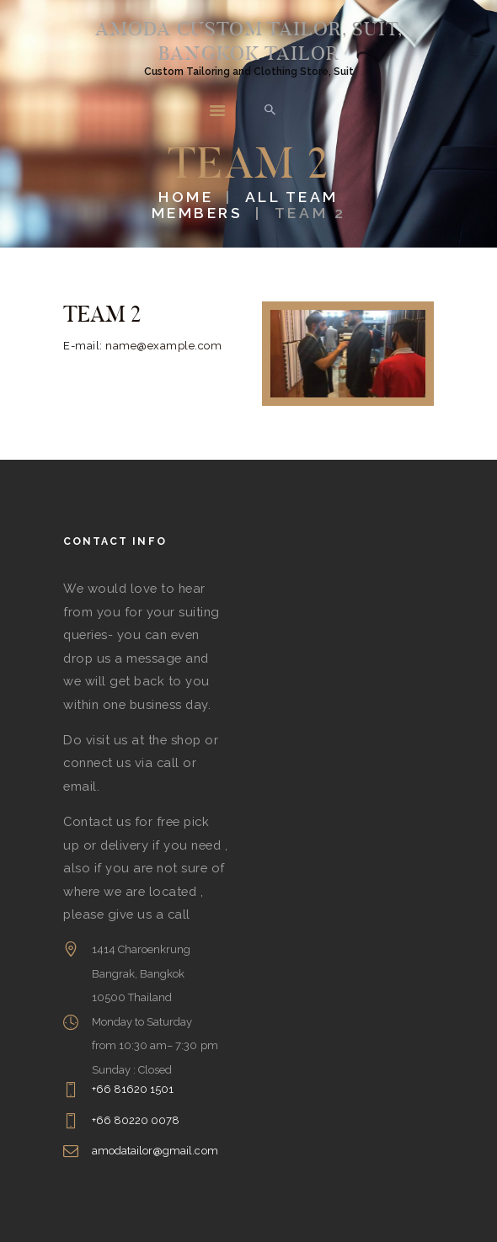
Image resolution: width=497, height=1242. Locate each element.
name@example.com (163, 345)
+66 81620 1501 (133, 1089)
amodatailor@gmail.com (155, 1150)
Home (185, 197)
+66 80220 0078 (136, 1120)
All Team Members (245, 204)
